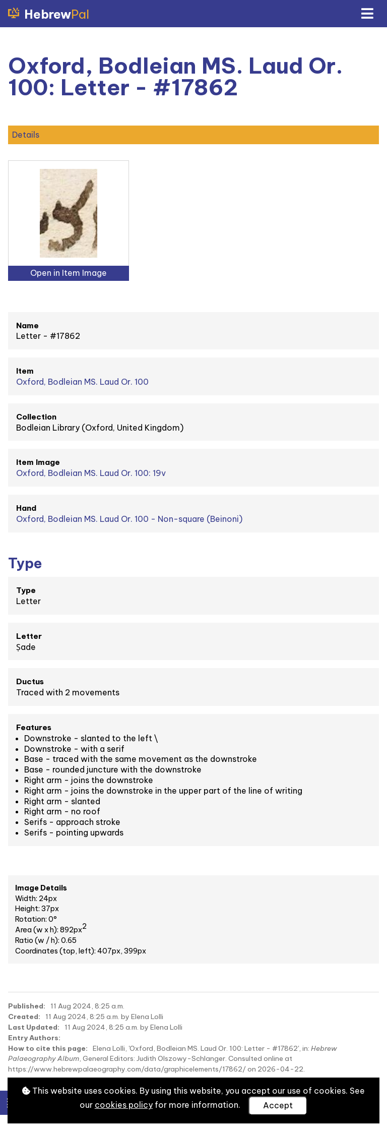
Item (25, 371)
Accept (278, 1105)
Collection (36, 417)
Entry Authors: (34, 1037)
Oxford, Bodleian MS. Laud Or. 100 (82, 382)
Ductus (30, 681)
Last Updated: (33, 1027)
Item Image (38, 462)
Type (26, 590)
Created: (24, 1016)
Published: (26, 1005)
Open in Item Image (68, 273)
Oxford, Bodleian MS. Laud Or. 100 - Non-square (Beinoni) (129, 519)
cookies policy (124, 1105)
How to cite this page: (48, 1048)
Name (27, 325)
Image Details (41, 887)
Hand (26, 508)
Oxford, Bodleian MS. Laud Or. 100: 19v (91, 473)
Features (33, 727)
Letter (29, 636)
